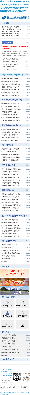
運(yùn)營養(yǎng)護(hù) (12, 74)
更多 (27, 42)
